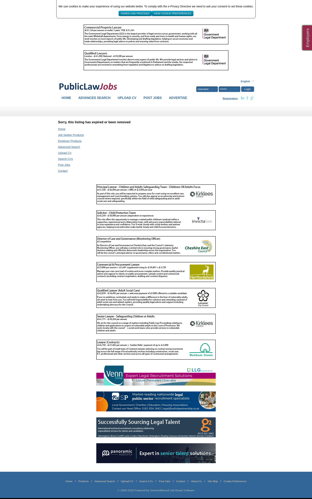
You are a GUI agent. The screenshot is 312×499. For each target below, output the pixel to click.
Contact (63, 170)
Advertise (178, 98)
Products (83, 481)
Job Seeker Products (71, 135)
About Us (196, 481)
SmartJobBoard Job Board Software (172, 490)
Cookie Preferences (235, 481)
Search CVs (65, 158)
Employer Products (70, 141)
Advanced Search (94, 98)
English (245, 81)
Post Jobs (152, 98)
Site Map (213, 481)
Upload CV (127, 98)
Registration (230, 98)
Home (66, 98)
